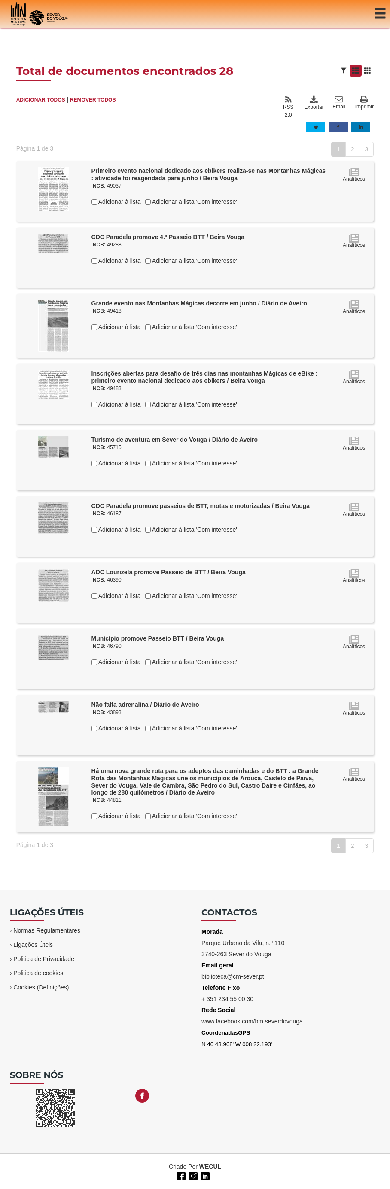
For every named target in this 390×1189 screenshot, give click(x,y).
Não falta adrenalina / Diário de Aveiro (145, 704)
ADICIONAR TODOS (40, 100)
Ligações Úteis (33, 944)
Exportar (313, 102)
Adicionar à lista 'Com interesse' (194, 201)
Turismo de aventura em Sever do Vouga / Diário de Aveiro (174, 439)
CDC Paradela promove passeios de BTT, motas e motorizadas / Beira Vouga (200, 505)
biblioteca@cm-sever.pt (232, 976)
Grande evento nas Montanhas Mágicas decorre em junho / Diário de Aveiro (199, 303)
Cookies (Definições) (41, 987)
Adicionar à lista (119, 201)
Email (338, 103)
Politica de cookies (38, 973)
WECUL (210, 1166)
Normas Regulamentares (46, 930)
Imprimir (364, 103)
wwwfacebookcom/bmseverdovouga (252, 1021)
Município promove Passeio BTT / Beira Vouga (157, 638)
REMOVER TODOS (93, 100)
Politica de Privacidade (43, 958)
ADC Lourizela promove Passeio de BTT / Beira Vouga (168, 572)
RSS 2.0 (288, 106)
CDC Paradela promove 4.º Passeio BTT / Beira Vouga (168, 237)
